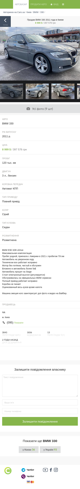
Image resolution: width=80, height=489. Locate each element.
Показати (18, 322)
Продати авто (38, 4)
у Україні (50, 449)
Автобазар (21, 4)
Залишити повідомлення (40, 421)
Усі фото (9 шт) (39, 109)
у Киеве (28, 449)
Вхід (54, 4)
